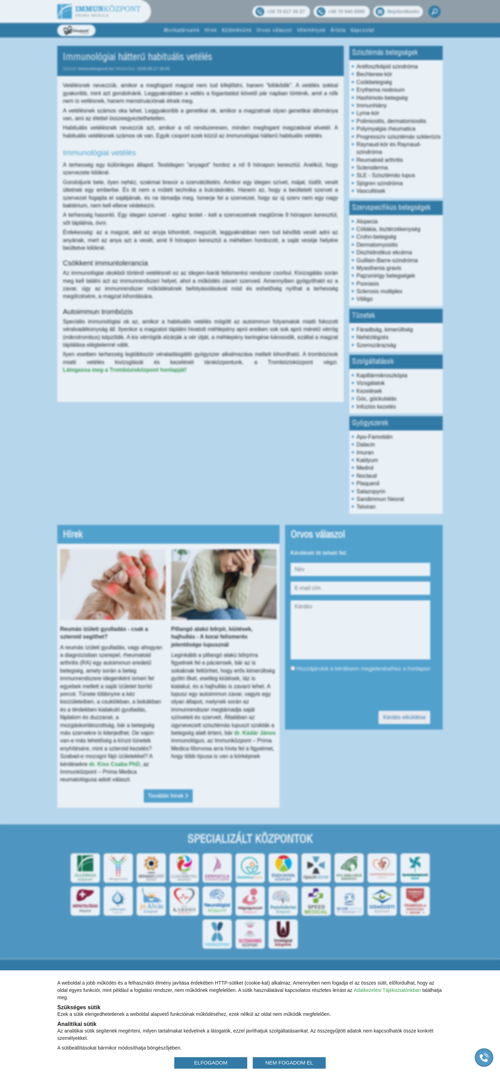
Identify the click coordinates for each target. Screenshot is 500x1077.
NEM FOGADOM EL (289, 1063)
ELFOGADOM (210, 1063)
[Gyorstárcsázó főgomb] (484, 1058)
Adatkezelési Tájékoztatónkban (387, 990)
